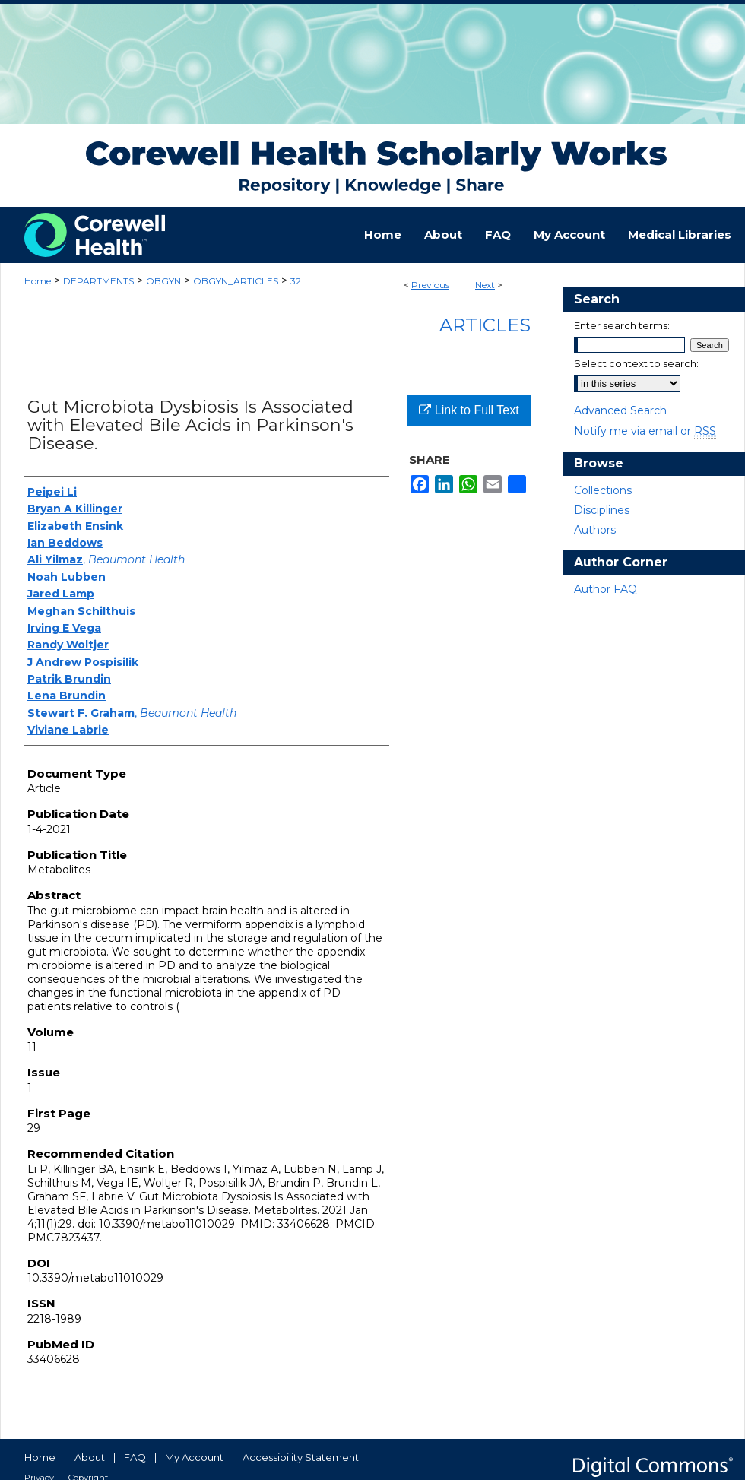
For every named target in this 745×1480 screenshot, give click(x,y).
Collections (603, 490)
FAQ (135, 1457)
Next (485, 284)
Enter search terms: (622, 325)
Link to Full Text (468, 410)
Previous (430, 284)
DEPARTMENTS (98, 281)
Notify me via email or (645, 431)
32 (295, 281)
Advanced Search (620, 410)
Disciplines (601, 510)
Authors (595, 530)
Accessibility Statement (301, 1457)
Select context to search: (636, 363)
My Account (194, 1457)
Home (37, 281)
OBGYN (163, 281)
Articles (485, 325)
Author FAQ (605, 589)
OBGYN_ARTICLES (235, 281)
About (89, 1457)
